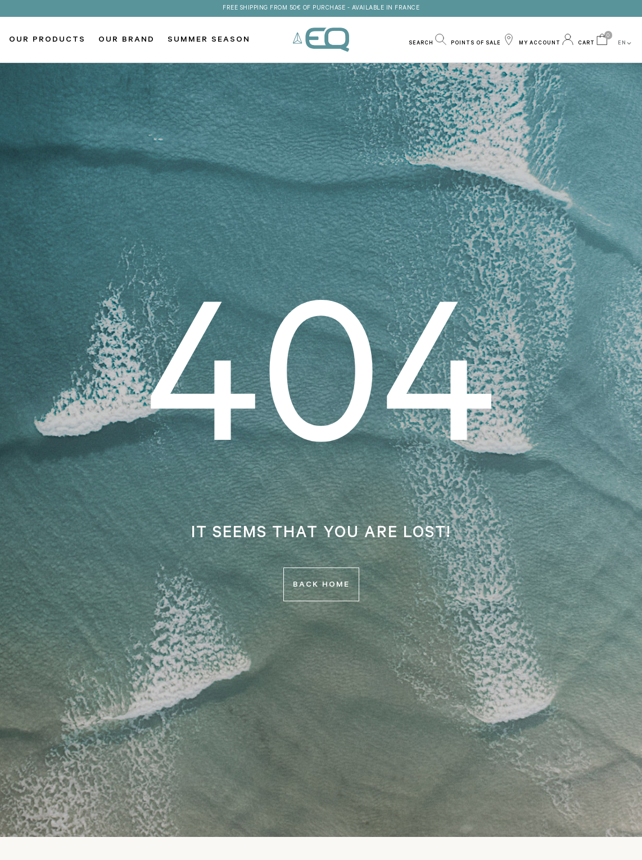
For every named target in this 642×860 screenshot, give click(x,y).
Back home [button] (321, 585)
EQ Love (321, 40)
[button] (427, 39)
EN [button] (625, 43)
